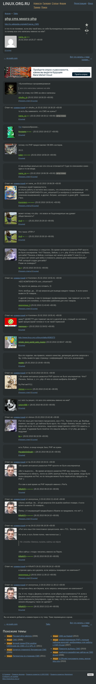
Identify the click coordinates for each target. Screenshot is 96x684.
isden (20, 155)
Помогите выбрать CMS (69, 649)
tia (19, 268)
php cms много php (21, 18)
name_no (22, 37)
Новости (38, 3)
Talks (16, 14)
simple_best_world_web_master (32, 342)
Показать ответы (25, 206)
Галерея (47, 3)
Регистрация (80, 3)
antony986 (22, 405)
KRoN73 (22, 489)
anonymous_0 (24, 305)
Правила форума (18, 674)
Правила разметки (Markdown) (61, 674)
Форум (63, 3)
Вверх (90, 675)
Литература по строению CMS (26, 656)
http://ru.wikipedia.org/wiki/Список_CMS (22, 24)
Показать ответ (24, 101)
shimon (21, 389)
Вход (90, 3)
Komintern (22, 202)
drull (20, 221)
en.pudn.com (12, 58)
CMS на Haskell (66, 636)
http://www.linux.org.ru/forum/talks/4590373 (36, 338)
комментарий (19, 108)
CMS (15, 640)
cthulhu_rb (22, 97)
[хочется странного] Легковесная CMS (29, 650)
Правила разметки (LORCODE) (37, 674)
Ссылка (8, 50)
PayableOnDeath (25, 452)
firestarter (22, 132)
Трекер (37, 7)
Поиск (44, 7)
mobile (21, 363)
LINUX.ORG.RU (16, 3)
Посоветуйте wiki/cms (22, 636)
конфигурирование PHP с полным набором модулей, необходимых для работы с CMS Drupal (72, 642)
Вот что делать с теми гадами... (80, 58)
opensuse (22, 326)
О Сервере (6, 674)
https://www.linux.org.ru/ (10, 679)
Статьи (55, 3)
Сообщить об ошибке (10, 676)
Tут (19, 127)
